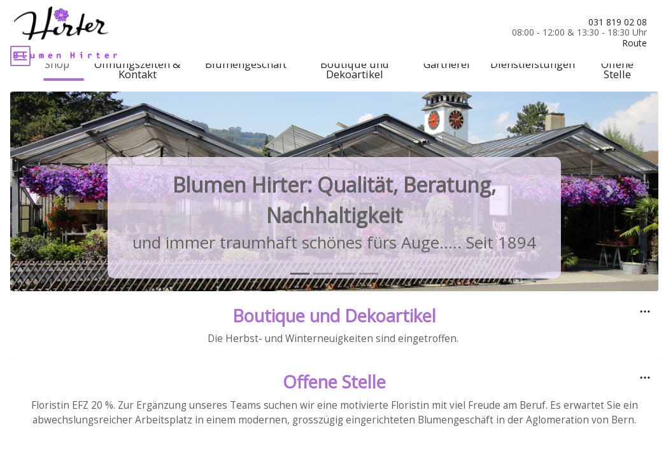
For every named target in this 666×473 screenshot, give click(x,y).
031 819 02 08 (617, 22)
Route (634, 43)
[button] (59, 218)
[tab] (299, 300)
